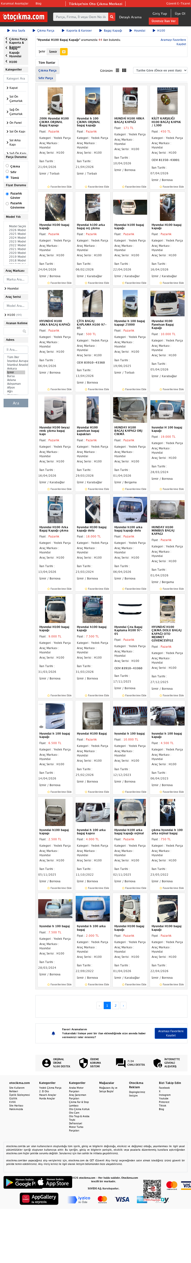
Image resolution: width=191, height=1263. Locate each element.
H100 (159, 30)
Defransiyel (75, 1123)
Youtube (163, 1098)
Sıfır (13, 172)
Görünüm (106, 70)
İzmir (16, 372)
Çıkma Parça (43, 30)
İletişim (133, 1095)
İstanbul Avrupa (16, 361)
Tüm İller (16, 357)
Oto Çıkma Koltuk (79, 1109)
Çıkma (15, 166)
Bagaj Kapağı (110, 30)
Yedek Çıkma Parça (50, 1087)
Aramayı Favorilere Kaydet (171, 1033)
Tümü (14, 178)
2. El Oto (44, 1091)
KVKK (12, 1102)
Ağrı (16, 391)
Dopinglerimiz (137, 1092)
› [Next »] (123, 1005)
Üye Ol (180, 13)
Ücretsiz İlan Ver (164, 21)
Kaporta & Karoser (77, 30)
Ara (16, 403)
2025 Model (16, 234)
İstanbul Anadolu (16, 365)
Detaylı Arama (130, 17)
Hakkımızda (16, 1109)
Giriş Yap (160, 13)
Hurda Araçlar (47, 1098)
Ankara (16, 368)
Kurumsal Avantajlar (14, 3)
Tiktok (162, 1105)
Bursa (16, 376)
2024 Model (16, 238)
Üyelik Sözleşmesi (19, 1094)
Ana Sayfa (16, 30)
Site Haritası (16, 1105)
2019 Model (16, 257)
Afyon (16, 387)
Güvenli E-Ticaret (178, 3)
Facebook (164, 1087)
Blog (38, 3)
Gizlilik (13, 1098)
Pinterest (164, 1102)
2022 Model (16, 245)
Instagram (165, 1094)
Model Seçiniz (16, 226)
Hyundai (137, 30)
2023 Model (16, 241)
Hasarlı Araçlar (47, 1094)
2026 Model (16, 230)
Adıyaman (16, 384)
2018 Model (16, 260)
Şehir (42, 51)
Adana (16, 380)
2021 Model (16, 249)
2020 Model (16, 253)
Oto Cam (74, 1112)
